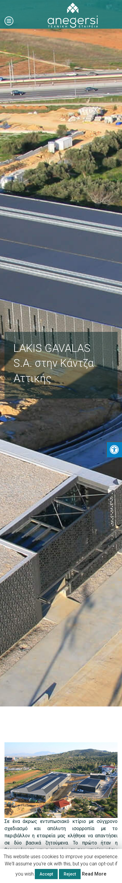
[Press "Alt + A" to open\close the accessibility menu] (114, 449)
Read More (94, 874)
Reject (70, 874)
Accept (46, 874)
